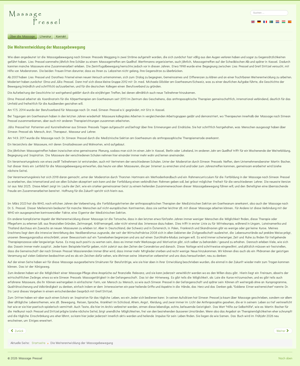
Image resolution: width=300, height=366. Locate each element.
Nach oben (285, 358)
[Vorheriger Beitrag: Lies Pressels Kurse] (17, 331)
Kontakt (61, 36)
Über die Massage (22, 36)
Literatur (45, 36)
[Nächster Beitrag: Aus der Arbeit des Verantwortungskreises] (283, 331)
